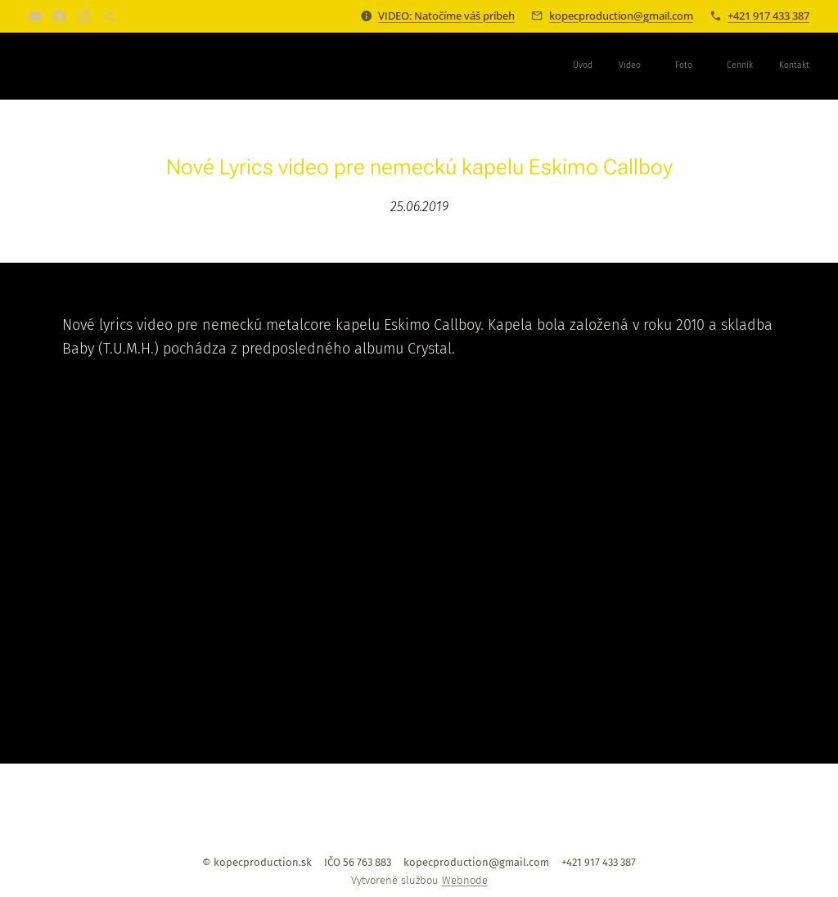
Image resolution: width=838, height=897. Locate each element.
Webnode (465, 880)
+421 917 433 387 (768, 15)
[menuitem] (692, 66)
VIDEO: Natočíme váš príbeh (446, 15)
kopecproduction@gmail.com (621, 15)
